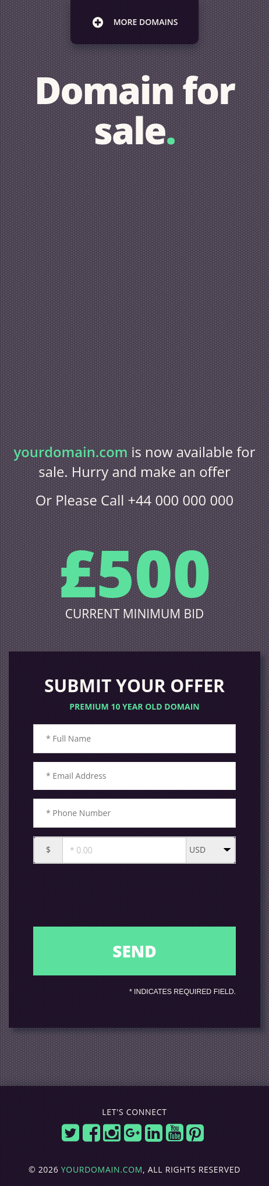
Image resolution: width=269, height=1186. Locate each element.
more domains (135, 22)
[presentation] (135, 898)
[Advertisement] (134, 296)
